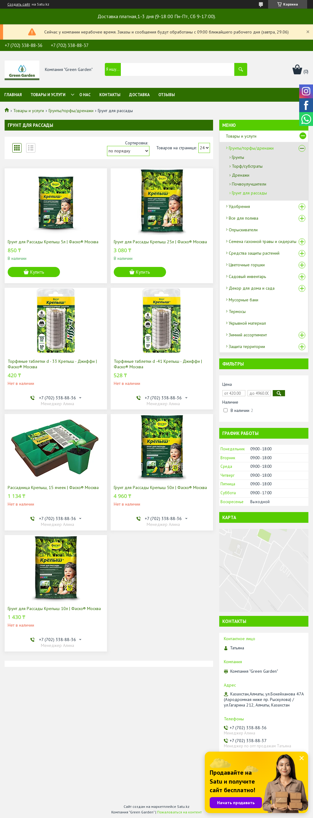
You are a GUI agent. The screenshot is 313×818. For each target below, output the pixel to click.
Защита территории (247, 346)
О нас (85, 94)
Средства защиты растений (254, 253)
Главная (13, 94)
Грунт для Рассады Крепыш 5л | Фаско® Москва (53, 242)
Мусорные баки (243, 300)
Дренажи (240, 175)
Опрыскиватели (243, 230)
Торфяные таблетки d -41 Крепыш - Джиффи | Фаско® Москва (158, 364)
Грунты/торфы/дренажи (71, 110)
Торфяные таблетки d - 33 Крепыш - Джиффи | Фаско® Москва (52, 364)
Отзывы (166, 94)
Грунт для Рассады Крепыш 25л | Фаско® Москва (160, 242)
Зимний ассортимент (248, 335)
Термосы (237, 311)
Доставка (139, 94)
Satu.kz (183, 806)
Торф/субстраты (247, 166)
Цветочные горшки (247, 265)
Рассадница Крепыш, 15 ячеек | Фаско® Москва (53, 487)
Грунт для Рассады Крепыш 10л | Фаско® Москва (54, 608)
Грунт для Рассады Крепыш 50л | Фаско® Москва (160, 487)
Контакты (110, 94)
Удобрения (239, 206)
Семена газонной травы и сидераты (262, 241)
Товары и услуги (47, 94)
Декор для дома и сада (252, 288)
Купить (37, 272)
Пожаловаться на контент (179, 812)
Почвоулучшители (249, 184)
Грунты (238, 157)
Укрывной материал (247, 323)
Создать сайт (18, 4)
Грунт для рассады (249, 193)
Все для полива (243, 218)
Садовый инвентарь (247, 276)
